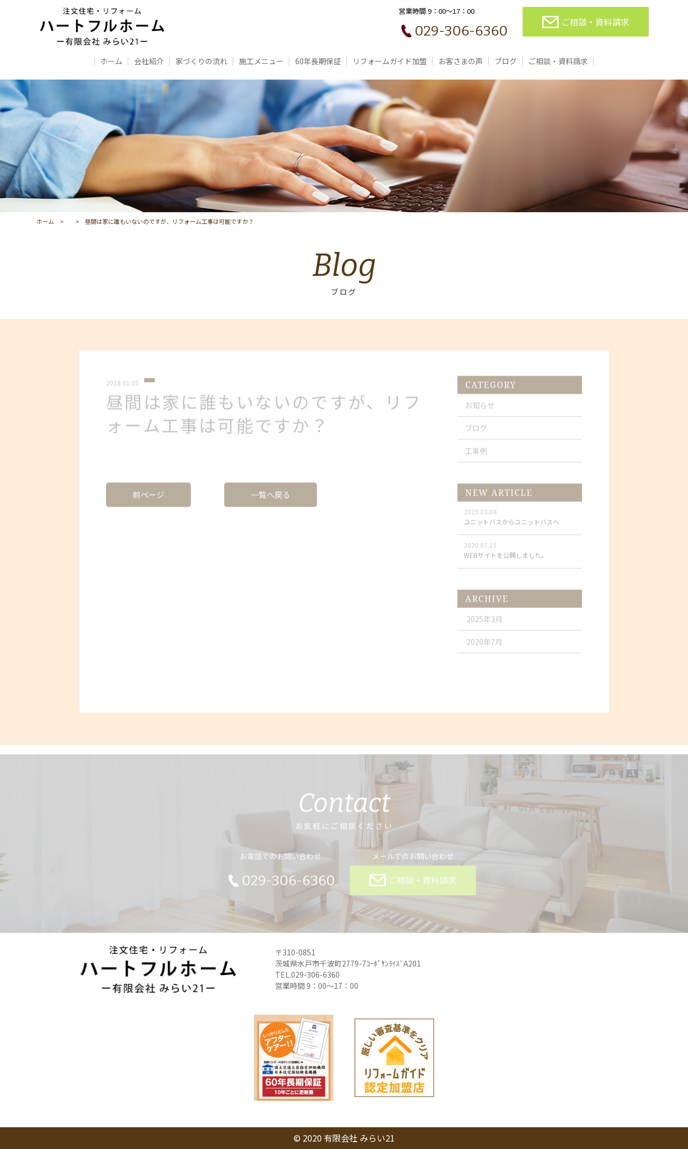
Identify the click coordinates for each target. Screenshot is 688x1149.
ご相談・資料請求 (558, 61)
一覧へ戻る (270, 499)
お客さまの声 (460, 61)
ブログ (506, 61)
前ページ (148, 499)
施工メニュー (261, 61)
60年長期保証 (318, 61)
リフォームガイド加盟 (389, 61)
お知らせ (480, 410)
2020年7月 (484, 646)
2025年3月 (484, 624)
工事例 (476, 455)
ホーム (111, 61)
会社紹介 (149, 61)
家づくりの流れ (201, 61)
